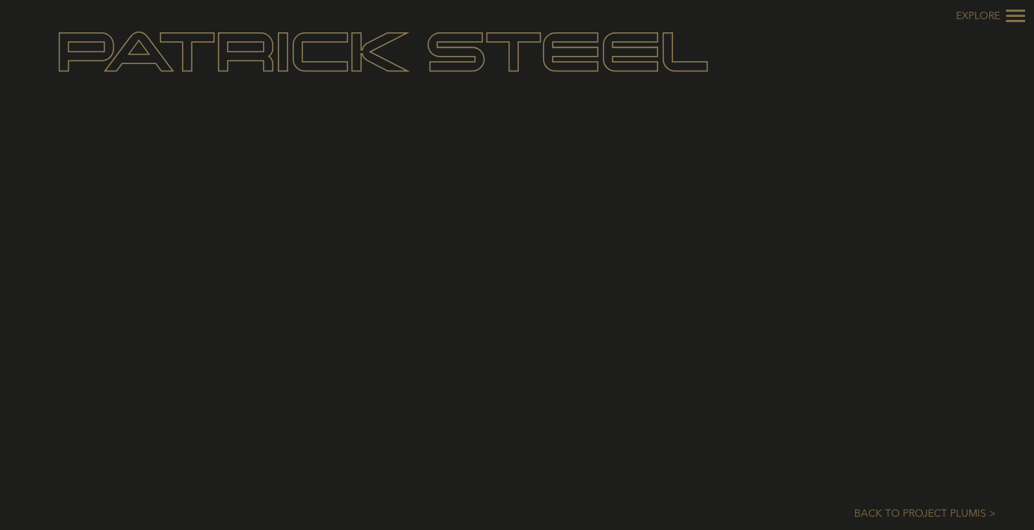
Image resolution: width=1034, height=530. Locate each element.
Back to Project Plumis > (925, 514)
